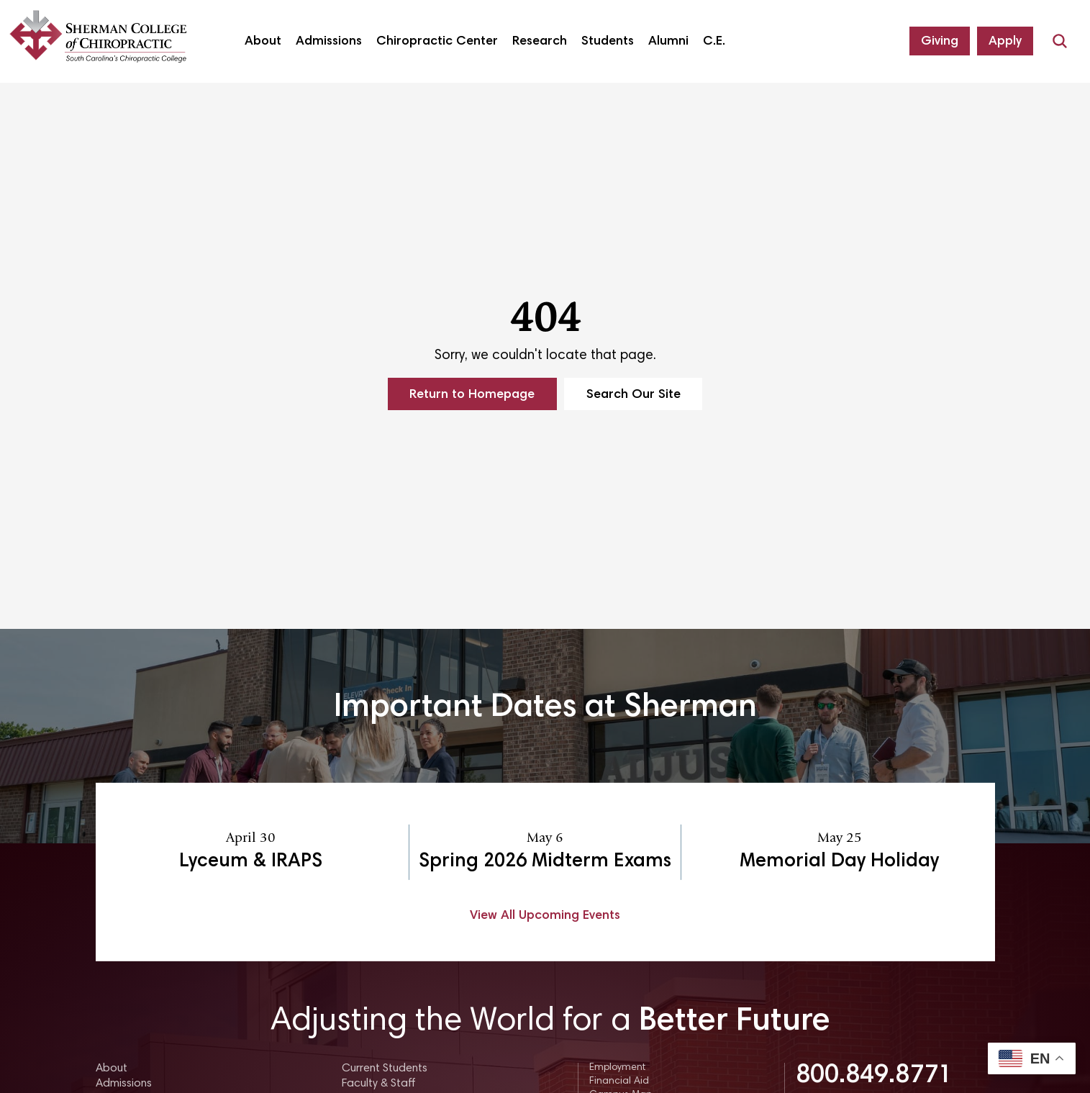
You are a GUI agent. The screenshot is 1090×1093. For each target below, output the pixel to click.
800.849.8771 (874, 1076)
